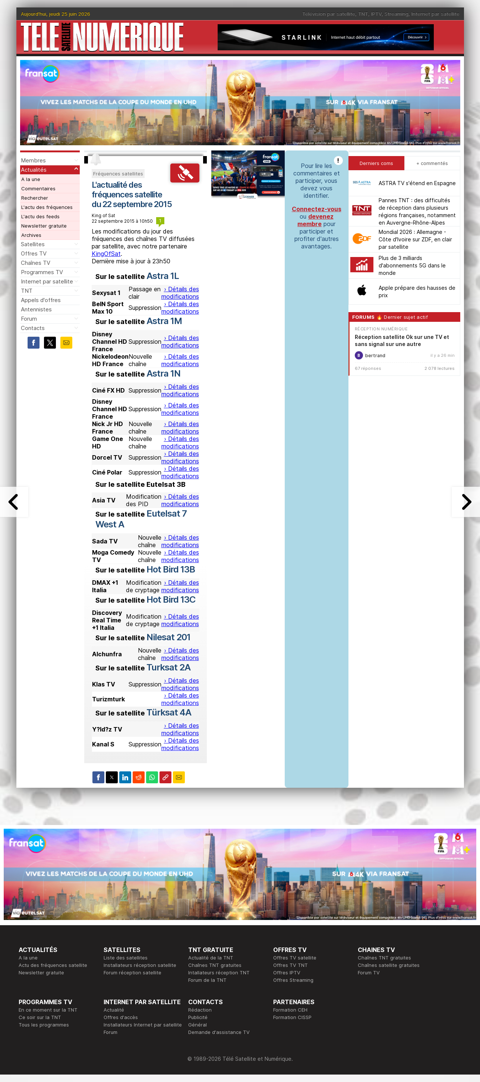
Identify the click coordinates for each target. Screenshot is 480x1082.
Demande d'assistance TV (219, 1032)
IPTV (376, 14)
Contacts (33, 327)
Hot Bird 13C (171, 599)
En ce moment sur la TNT (48, 1010)
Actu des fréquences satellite (53, 965)
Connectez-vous (316, 209)
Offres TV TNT (290, 965)
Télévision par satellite (328, 14)
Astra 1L (162, 275)
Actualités (34, 169)
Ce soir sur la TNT (40, 1017)
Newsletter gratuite (44, 226)
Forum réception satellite (132, 972)
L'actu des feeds (40, 216)
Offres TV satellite (294, 958)
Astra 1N (163, 373)
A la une (30, 179)
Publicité (198, 1017)
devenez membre (315, 220)
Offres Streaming (293, 980)
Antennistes (36, 309)
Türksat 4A (168, 712)
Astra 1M (164, 320)
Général (197, 1025)
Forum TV (369, 972)
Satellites (33, 244)
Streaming (396, 14)
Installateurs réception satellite (140, 965)
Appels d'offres (41, 300)
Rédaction (200, 1010)
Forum (29, 318)
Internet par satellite (435, 14)
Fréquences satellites (118, 174)
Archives (31, 235)
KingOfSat (106, 253)
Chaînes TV (35, 262)
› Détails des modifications (180, 292)
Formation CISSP (292, 1017)
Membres (33, 160)
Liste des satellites (126, 958)
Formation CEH (290, 1010)
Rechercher (34, 198)
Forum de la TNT (207, 980)
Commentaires (38, 188)
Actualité (114, 1010)
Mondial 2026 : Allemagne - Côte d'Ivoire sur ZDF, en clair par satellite (415, 239)
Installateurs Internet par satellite (143, 1025)
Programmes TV (42, 272)
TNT (363, 14)
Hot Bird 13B (170, 569)
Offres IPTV (286, 972)
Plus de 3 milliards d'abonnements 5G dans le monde (412, 265)
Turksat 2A (168, 667)
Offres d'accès (121, 1017)
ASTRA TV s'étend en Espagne (417, 183)
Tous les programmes (44, 1025)
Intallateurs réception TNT (219, 972)
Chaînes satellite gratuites (389, 965)
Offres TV (34, 253)
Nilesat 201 (168, 637)
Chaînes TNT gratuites (214, 965)
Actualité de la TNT (210, 958)
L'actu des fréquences (47, 207)
